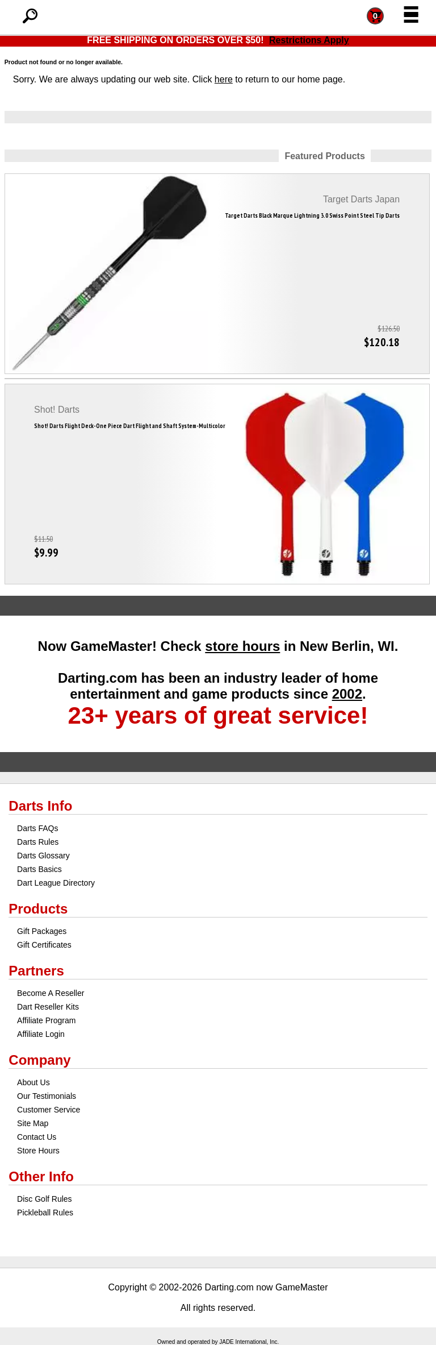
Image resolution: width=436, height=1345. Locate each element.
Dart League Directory (56, 882)
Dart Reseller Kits (48, 1006)
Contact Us (36, 1136)
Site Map (32, 1123)
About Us (33, 1082)
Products (38, 908)
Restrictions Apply (309, 40)
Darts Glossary (43, 855)
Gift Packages (41, 931)
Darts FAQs (37, 828)
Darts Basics (39, 869)
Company (39, 1060)
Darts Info (40, 805)
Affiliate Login (41, 1034)
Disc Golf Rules (44, 1198)
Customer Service (48, 1109)
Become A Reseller (50, 993)
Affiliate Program (46, 1020)
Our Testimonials (46, 1096)
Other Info (41, 1176)
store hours (242, 646)
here (224, 79)
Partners (36, 970)
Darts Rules (37, 841)
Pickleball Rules (45, 1212)
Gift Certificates (44, 944)
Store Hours (38, 1150)
